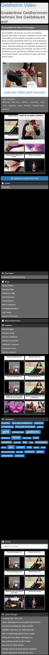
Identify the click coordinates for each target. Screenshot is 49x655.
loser (31, 442)
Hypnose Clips (8, 289)
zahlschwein (7, 456)
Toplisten (7, 325)
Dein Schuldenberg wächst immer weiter (18, 634)
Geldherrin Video (18, 5)
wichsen (19, 452)
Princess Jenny (8, 333)
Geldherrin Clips (8, 293)
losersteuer (41, 442)
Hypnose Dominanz (10, 316)
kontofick (6, 442)
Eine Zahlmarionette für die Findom (16, 641)
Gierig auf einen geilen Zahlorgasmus (17, 637)
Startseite (6, 187)
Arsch (5, 106)
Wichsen (25, 102)
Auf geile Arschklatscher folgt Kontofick (17, 626)
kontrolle (17, 442)
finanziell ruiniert (38, 106)
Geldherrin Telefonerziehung (13, 277)
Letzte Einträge (9, 614)
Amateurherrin (8, 301)
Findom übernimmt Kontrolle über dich (17, 653)
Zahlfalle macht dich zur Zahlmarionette (18, 630)
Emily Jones (15, 102)
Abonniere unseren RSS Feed (24, 178)
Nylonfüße (12, 106)
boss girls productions (22, 423)
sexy (29, 447)
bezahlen (6, 423)
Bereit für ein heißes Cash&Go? (31, 111)
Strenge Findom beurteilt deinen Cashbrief (19, 649)
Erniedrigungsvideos (10, 308)
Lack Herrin (6, 312)
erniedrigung (7, 427)
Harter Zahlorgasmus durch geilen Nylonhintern (21, 622)
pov (11, 447)
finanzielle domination (25, 427)
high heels (27, 438)
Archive (6, 542)
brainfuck (39, 423)
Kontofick (27, 106)
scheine (21, 447)
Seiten (6, 183)
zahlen (40, 452)
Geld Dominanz (8, 297)
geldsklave (6, 438)
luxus (4, 447)
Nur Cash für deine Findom (13, 645)
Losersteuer (34, 102)
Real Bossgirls (8, 329)
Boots (20, 106)
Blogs (5, 282)
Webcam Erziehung (10, 341)
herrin (16, 437)
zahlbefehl (29, 452)
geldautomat (17, 432)
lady (25, 442)
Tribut (42, 102)
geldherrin (33, 431)
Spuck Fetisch (7, 286)
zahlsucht (19, 456)
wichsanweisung (8, 452)
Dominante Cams (9, 348)
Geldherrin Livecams (10, 344)
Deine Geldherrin (9, 305)
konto (35, 438)
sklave (36, 447)
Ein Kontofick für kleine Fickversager (18, 27)
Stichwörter (8, 419)
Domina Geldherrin (9, 337)
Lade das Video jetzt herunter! (24, 92)
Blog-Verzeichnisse (11, 321)
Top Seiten (7, 273)
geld (5, 431)
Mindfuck (6, 109)
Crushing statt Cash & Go (12, 618)
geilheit (40, 427)
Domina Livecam (9, 352)
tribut (43, 447)
